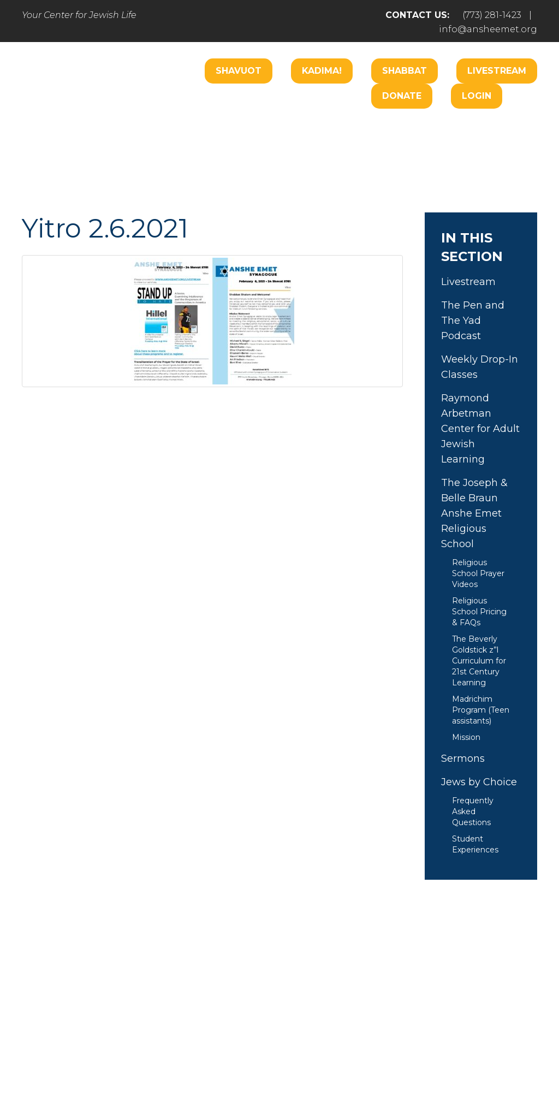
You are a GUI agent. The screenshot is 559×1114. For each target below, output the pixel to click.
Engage (350, 130)
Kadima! (322, 71)
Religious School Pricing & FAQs (479, 611)
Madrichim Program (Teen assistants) (480, 710)
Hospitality (494, 130)
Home (54, 1013)
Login (476, 96)
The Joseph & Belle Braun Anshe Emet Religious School (474, 513)
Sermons (463, 758)
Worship (250, 130)
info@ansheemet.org (488, 29)
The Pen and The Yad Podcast (472, 320)
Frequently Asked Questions (472, 811)
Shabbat (404, 71)
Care (300, 130)
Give (395, 1013)
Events (449, 1013)
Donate (401, 96)
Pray (180, 1013)
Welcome (188, 130)
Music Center (196, 163)
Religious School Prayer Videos (478, 573)
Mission (466, 737)
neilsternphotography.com (421, 1075)
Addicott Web (195, 1075)
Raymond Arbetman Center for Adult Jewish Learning (480, 428)
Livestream (496, 71)
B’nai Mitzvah (418, 130)
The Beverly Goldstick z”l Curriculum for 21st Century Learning (479, 661)
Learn (259, 163)
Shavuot (238, 71)
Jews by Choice (479, 782)
